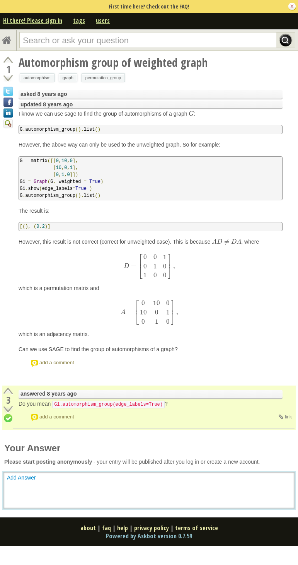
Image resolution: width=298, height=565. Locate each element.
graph (68, 77)
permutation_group (103, 77)
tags (79, 20)
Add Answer (21, 478)
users (103, 20)
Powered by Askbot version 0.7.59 (149, 536)
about (88, 528)
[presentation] (191, 114)
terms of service (196, 528)
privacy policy (151, 528)
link (288, 417)
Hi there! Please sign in (32, 20)
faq (106, 528)
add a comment (56, 362)
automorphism (37, 77)
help (122, 528)
